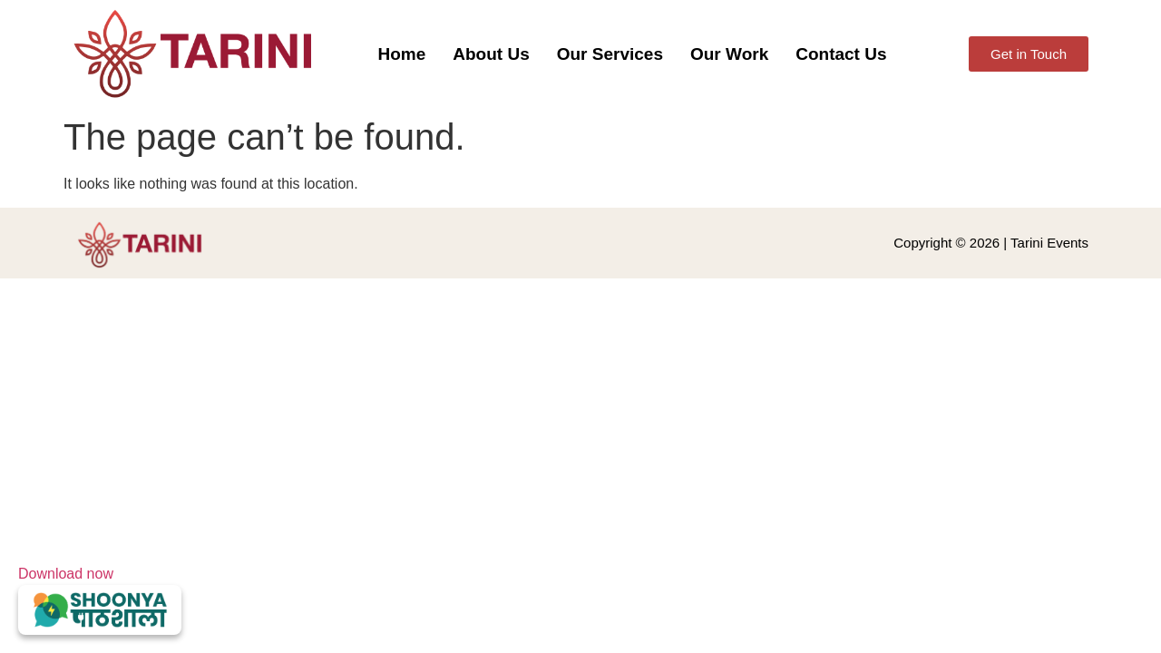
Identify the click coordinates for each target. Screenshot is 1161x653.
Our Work (729, 53)
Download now (99, 600)
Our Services (610, 53)
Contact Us (840, 53)
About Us (491, 53)
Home (402, 53)
